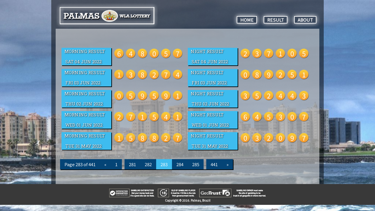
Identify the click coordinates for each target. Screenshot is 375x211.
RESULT (275, 20)
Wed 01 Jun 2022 (84, 125)
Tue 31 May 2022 (83, 146)
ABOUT (305, 20)
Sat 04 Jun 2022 (83, 61)
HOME (246, 20)
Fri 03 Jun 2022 (82, 83)
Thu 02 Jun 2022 (84, 104)
